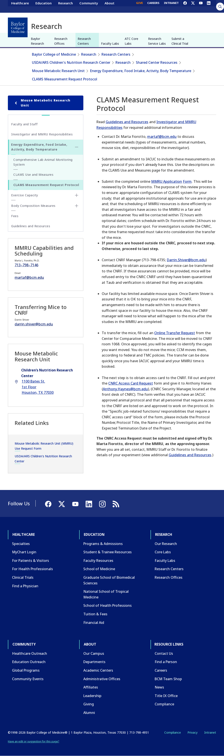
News (159, 687)
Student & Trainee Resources (107, 552)
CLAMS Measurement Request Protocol (64, 79)
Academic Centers (98, 670)
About (109, 6)
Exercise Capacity (24, 195)
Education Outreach (29, 661)
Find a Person (166, 661)
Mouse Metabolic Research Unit (58, 70)
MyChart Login (24, 552)
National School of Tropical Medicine (106, 594)
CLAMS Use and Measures (33, 174)
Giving (88, 704)
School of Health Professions (107, 605)
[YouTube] (201, 6)
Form (187, 181)
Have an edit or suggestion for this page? (33, 741)
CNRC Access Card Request (130, 383)
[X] (193, 6)
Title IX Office (166, 695)
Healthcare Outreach (29, 653)
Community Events (28, 678)
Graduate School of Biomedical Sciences (109, 580)
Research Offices (60, 41)
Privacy (192, 732)
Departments (94, 661)
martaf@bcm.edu (162, 136)
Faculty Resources (98, 560)
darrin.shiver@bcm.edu (34, 324)
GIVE (139, 6)
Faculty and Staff (24, 124)
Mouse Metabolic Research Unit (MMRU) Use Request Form (44, 445)
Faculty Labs (110, 43)
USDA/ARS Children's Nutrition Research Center (71, 62)
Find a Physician (25, 586)
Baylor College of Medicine (54, 54)
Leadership (92, 695)
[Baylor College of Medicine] (18, 27)
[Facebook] (185, 6)
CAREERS (153, 6)
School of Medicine (99, 568)
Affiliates (90, 687)
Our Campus (93, 653)
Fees (14, 216)
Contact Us (164, 653)
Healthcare (20, 6)
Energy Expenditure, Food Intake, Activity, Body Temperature (140, 70)
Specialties (21, 543)
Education (43, 6)
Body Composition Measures (33, 206)
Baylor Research (37, 41)
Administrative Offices (101, 678)
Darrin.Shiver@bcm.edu (186, 259)
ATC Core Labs (131, 41)
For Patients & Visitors (30, 560)
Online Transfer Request (174, 332)
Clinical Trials (22, 577)
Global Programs (26, 670)
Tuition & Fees (95, 614)
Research (65, 6)
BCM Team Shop (168, 678)
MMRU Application (166, 181)
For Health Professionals (32, 568)
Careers (161, 670)
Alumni (89, 712)
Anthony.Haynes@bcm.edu (125, 389)
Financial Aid (93, 622)
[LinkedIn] (208, 6)
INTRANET (171, 6)
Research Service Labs (157, 41)
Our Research (166, 543)
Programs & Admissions (103, 543)
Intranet (210, 732)
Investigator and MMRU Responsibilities (42, 134)
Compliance (164, 704)
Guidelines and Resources (127, 121)
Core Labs (163, 552)
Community (88, 6)
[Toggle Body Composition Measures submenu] (76, 206)
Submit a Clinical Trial (180, 41)
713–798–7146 (26, 265)
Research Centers (84, 41)
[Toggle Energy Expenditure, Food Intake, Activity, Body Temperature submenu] (76, 147)
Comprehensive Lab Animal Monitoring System (43, 162)
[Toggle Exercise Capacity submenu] (76, 195)
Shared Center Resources (156, 62)
